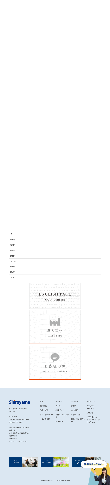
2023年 (13, 251)
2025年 (13, 245)
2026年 (13, 240)
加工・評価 (44, 410)
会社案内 (74, 401)
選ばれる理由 (76, 415)
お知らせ (59, 401)
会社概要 (74, 410)
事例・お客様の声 (46, 415)
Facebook (59, 421)
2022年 (13, 256)
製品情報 (43, 406)
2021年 (13, 261)
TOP (41, 401)
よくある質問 (45, 419)
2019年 (13, 272)
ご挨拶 (73, 406)
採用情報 (90, 413)
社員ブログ (60, 410)
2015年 (13, 277)
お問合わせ (91, 401)
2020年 (13, 267)
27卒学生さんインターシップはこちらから (93, 419)
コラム (58, 406)
